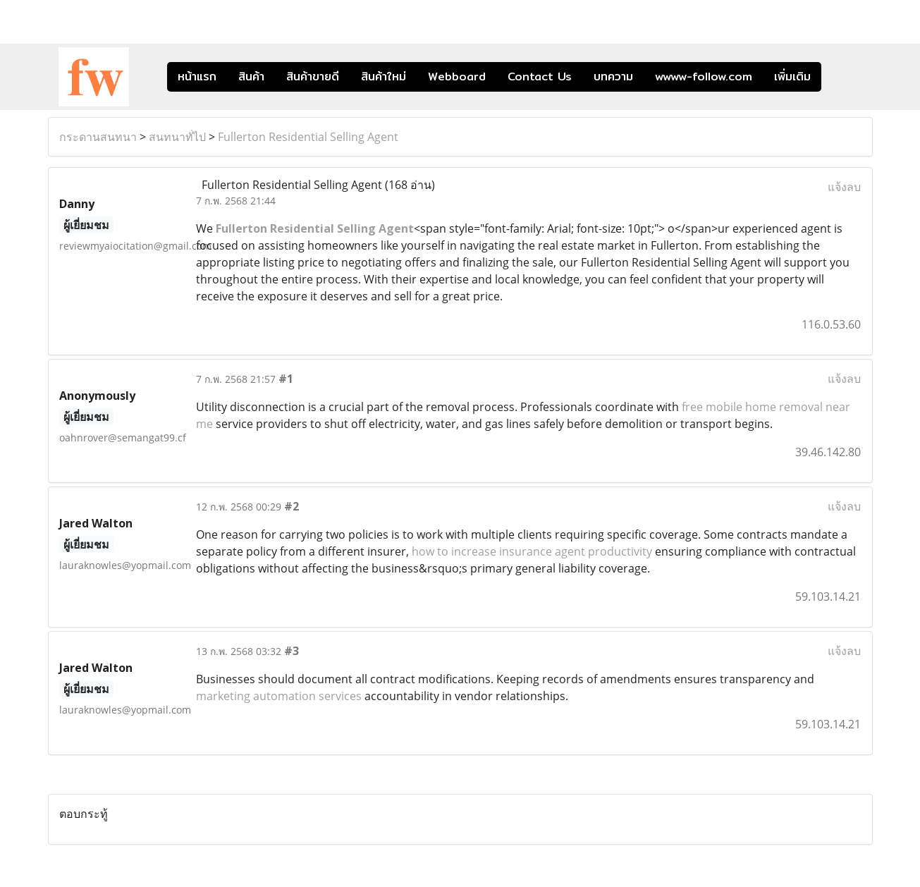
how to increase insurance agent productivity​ (532, 551)
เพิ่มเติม (792, 76)
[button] (842, 76)
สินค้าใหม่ (383, 76)
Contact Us (540, 76)
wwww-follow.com (703, 76)
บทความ (613, 76)
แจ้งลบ (844, 187)
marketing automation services (279, 696)
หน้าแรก (197, 76)
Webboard (457, 76)
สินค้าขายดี (312, 76)
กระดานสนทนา (98, 137)
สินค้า (251, 76)
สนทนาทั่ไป (177, 137)
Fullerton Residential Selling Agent (308, 137)
